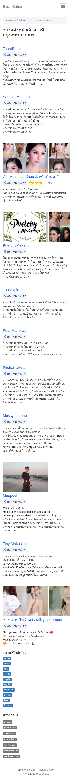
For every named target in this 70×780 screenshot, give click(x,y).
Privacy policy (46, 769)
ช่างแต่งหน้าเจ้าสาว (17, 20)
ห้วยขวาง (8, 705)
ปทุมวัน (7, 679)
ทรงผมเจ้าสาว (10, 739)
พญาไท (7, 685)
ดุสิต (6, 669)
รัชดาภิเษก (8, 690)
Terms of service (25, 769)
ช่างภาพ (7, 722)
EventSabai (12, 6)
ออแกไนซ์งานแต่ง (11, 756)
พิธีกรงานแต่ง (9, 745)
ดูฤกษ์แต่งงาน (10, 728)
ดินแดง (7, 664)
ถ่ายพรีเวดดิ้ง (9, 733)
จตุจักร (7, 658)
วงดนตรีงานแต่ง (11, 751)
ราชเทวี (7, 695)
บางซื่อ (7, 674)
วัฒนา (6, 700)
